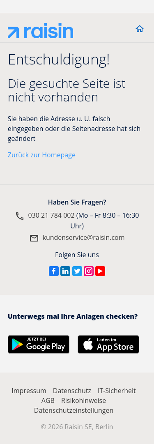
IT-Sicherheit (117, 390)
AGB (48, 400)
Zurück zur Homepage (42, 154)
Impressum (28, 390)
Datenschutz (72, 390)
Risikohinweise (83, 400)
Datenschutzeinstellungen (73, 410)
